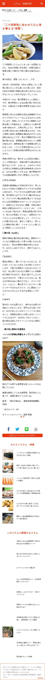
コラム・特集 (22, 10)
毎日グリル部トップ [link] (8, 10)
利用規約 (40, 678)
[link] (22, 10)
